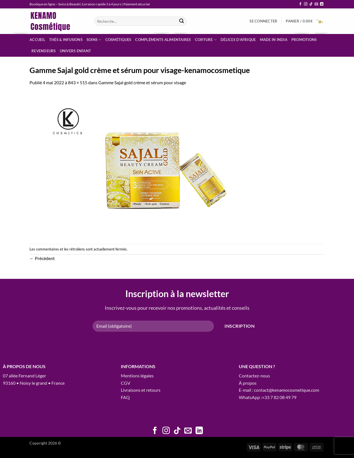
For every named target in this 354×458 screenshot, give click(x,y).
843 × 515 (77, 82)
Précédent (42, 258)
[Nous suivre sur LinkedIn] (321, 4)
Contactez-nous (254, 375)
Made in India (273, 39)
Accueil (37, 39)
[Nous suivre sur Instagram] (305, 4)
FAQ (125, 397)
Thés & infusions (66, 39)
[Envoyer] (181, 21)
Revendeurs (43, 51)
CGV (125, 383)
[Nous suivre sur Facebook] (300, 4)
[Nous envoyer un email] (316, 4)
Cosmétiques (118, 39)
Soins (94, 39)
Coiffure (206, 39)
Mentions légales (137, 375)
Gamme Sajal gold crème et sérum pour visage (142, 82)
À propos (248, 383)
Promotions (304, 39)
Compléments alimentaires (163, 39)
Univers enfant (75, 51)
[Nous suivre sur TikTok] (311, 4)
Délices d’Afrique (238, 39)
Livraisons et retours (140, 390)
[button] (263, 21)
